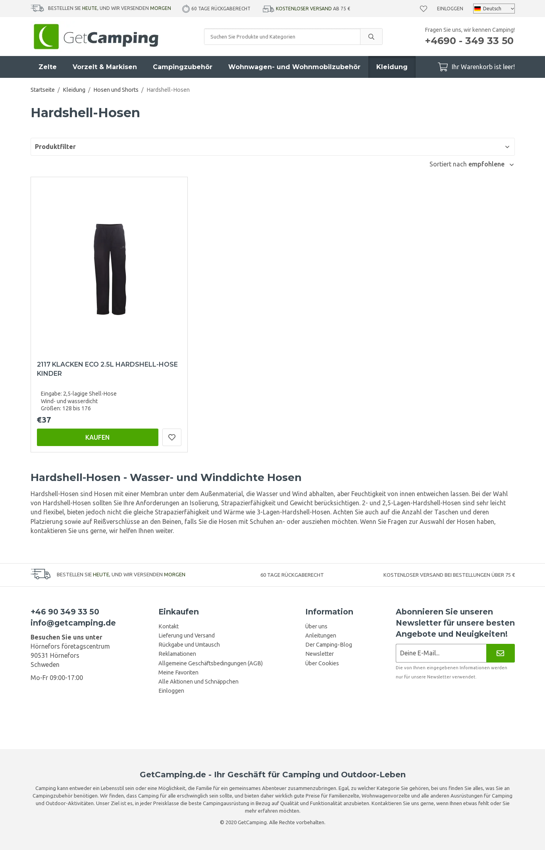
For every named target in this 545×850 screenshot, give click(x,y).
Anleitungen (320, 635)
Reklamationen (177, 654)
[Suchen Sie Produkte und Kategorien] (282, 36)
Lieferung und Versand (186, 635)
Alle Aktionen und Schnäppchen (198, 681)
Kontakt (168, 626)
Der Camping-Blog (328, 644)
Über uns (316, 626)
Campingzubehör (182, 67)
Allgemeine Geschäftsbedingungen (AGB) (210, 663)
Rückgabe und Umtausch (189, 644)
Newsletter (319, 654)
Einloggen (450, 8)
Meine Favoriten (178, 672)
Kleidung (392, 67)
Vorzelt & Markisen (105, 67)
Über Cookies (322, 663)
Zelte (48, 67)
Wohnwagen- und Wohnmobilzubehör (294, 67)
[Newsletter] (500, 653)
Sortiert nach (448, 164)
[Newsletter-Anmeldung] (441, 653)
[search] (371, 36)
